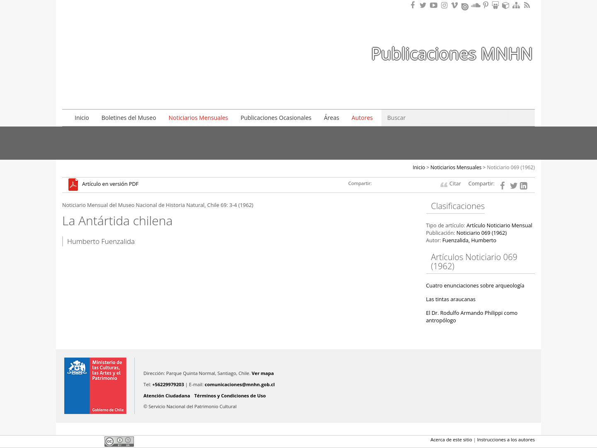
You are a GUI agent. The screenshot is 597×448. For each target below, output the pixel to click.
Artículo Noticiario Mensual (499, 225)
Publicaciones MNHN (452, 53)
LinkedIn (95, 441)
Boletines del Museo (129, 118)
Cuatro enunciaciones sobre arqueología (475, 285)
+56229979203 (168, 384)
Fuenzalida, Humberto (469, 240)
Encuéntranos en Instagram (445, 5)
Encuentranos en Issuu (466, 5)
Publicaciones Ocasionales (275, 118)
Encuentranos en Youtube (435, 5)
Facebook (67, 441)
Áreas (331, 118)
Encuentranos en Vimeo (456, 5)
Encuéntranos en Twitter (425, 5)
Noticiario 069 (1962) (511, 167)
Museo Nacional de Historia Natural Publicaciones (109, 38)
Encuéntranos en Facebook (414, 5)
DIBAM (109, 86)
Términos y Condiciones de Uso (230, 395)
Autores (362, 118)
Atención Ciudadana (166, 395)
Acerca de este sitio (451, 439)
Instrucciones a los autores (506, 439)
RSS (528, 5)
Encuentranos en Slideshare (497, 5)
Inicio (82, 118)
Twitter (81, 441)
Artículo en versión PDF (110, 184)
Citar (455, 183)
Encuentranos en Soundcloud (476, 5)
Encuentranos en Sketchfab (507, 5)
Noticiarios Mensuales (198, 118)
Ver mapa (263, 373)
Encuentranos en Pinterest (486, 5)
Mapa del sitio (517, 5)
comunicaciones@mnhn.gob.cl (240, 384)
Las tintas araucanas (451, 299)
